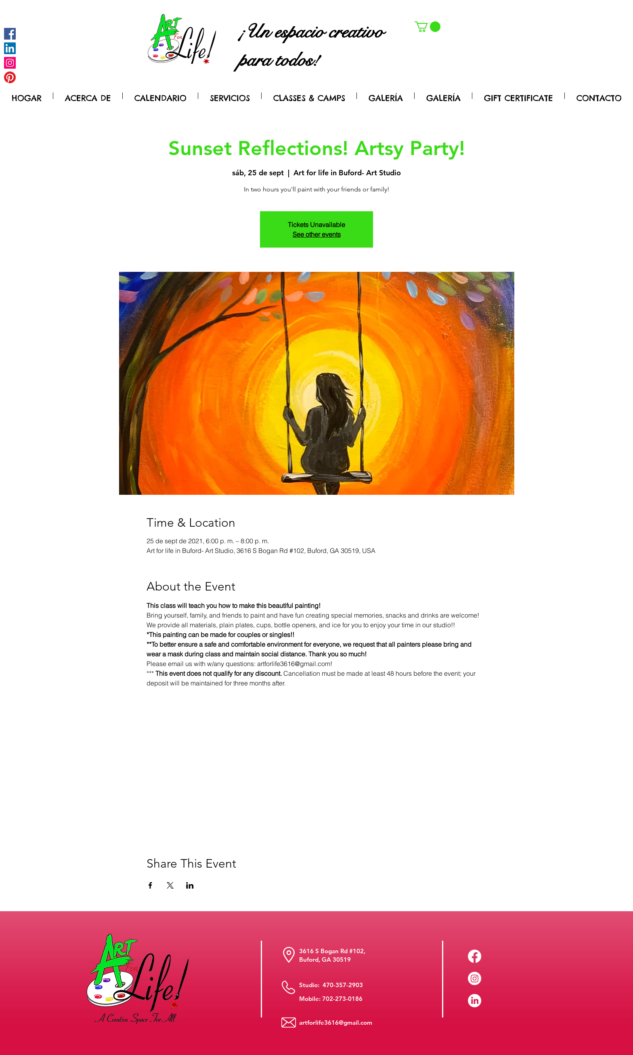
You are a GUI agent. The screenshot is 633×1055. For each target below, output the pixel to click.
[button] (427, 26)
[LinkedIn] (474, 1000)
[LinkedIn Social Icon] (10, 48)
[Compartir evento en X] (170, 885)
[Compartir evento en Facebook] (150, 885)
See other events (317, 234)
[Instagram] (10, 63)
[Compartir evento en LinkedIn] (190, 885)
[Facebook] (10, 34)
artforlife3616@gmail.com (335, 1022)
